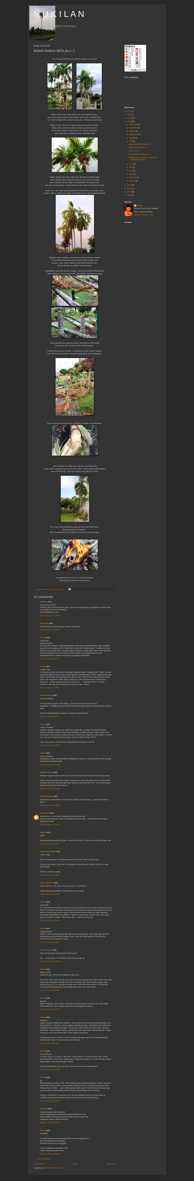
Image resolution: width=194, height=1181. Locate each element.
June (131, 164)
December (133, 124)
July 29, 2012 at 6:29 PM (49, 688)
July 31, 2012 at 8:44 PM (49, 1043)
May (131, 167)
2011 (129, 185)
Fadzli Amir (44, 813)
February (132, 177)
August (132, 138)
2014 (129, 115)
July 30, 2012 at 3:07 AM (49, 844)
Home (75, 1164)
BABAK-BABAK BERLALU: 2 (140, 144)
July (131, 141)
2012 (129, 121)
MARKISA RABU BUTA (138, 148)
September (133, 134)
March (131, 174)
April (131, 171)
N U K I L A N (59, 14)
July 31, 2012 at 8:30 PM (49, 990)
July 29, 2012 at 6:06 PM (49, 630)
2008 (129, 195)
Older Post (111, 1164)
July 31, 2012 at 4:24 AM (49, 921)
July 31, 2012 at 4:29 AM (49, 942)
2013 (129, 118)
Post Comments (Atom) (53, 1168)
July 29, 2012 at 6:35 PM (49, 716)
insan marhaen (46, 950)
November (133, 128)
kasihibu (43, 1109)
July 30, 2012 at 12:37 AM (50, 825)
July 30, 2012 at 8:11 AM (49, 875)
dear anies (44, 623)
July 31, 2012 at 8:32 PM (49, 1009)
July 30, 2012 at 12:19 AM (50, 805)
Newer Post (38, 1164)
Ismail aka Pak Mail (48, 852)
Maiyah (43, 832)
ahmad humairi (46, 695)
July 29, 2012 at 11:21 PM (50, 789)
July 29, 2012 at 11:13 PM (50, 745)
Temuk (43, 638)
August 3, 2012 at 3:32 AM (50, 1154)
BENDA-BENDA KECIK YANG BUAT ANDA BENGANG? (143, 159)
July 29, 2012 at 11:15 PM (50, 765)
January (132, 181)
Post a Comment (43, 1159)
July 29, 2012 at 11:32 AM (50, 616)
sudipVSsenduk (46, 796)
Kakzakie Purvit (46, 772)
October (132, 131)
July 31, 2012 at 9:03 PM (49, 1101)
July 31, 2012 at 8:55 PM (49, 1070)
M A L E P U (133, 151)
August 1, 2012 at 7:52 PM (50, 1123)
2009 (129, 192)
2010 (129, 189)
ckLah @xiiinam (46, 883)
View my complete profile (143, 215)
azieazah (43, 602)
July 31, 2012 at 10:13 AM (50, 961)
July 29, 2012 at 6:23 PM (49, 659)
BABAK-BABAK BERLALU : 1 (140, 154)
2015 (129, 111)
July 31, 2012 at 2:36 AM (49, 894)
